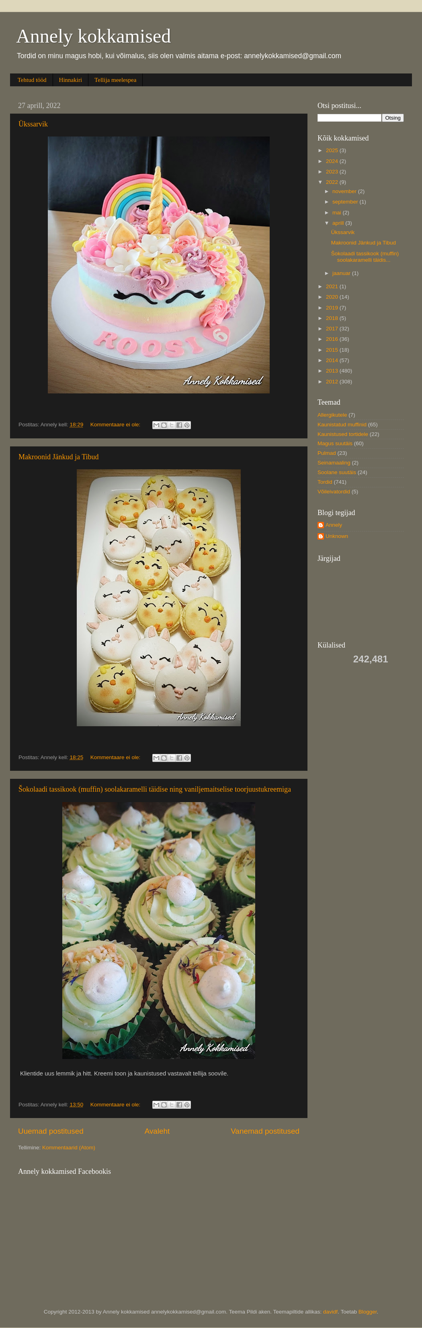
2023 (333, 172)
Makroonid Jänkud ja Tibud (58, 457)
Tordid (325, 482)
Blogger (367, 1312)
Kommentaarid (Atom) (68, 1148)
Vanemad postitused (265, 1131)
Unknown (337, 536)
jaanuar (342, 273)
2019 (333, 308)
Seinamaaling (334, 463)
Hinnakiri (70, 80)
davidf (330, 1312)
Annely (334, 525)
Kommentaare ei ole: (116, 425)
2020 (333, 297)
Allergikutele (332, 415)
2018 (333, 318)
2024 (333, 161)
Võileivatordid (334, 492)
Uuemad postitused (51, 1131)
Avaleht (157, 1131)
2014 (333, 360)
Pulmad (327, 453)
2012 (333, 382)
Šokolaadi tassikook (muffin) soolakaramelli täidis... (365, 257)
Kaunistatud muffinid (342, 425)
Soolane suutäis (337, 472)
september (346, 202)
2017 (333, 329)
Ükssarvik (33, 124)
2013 (333, 371)
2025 (333, 150)
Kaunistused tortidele (343, 434)
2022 (333, 182)
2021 (333, 286)
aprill (338, 223)
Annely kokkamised (93, 36)
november (345, 191)
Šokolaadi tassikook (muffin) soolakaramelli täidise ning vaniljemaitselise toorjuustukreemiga (154, 789)
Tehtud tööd (32, 80)
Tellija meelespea (115, 80)
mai (337, 213)
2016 (333, 339)
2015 (333, 350)
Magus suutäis (335, 443)
